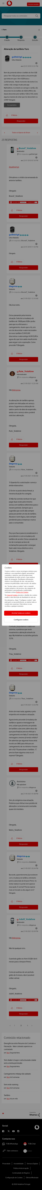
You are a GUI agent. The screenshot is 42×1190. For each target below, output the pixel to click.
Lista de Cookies (12, 595)
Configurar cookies (21, 620)
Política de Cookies (22, 592)
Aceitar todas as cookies (21, 613)
